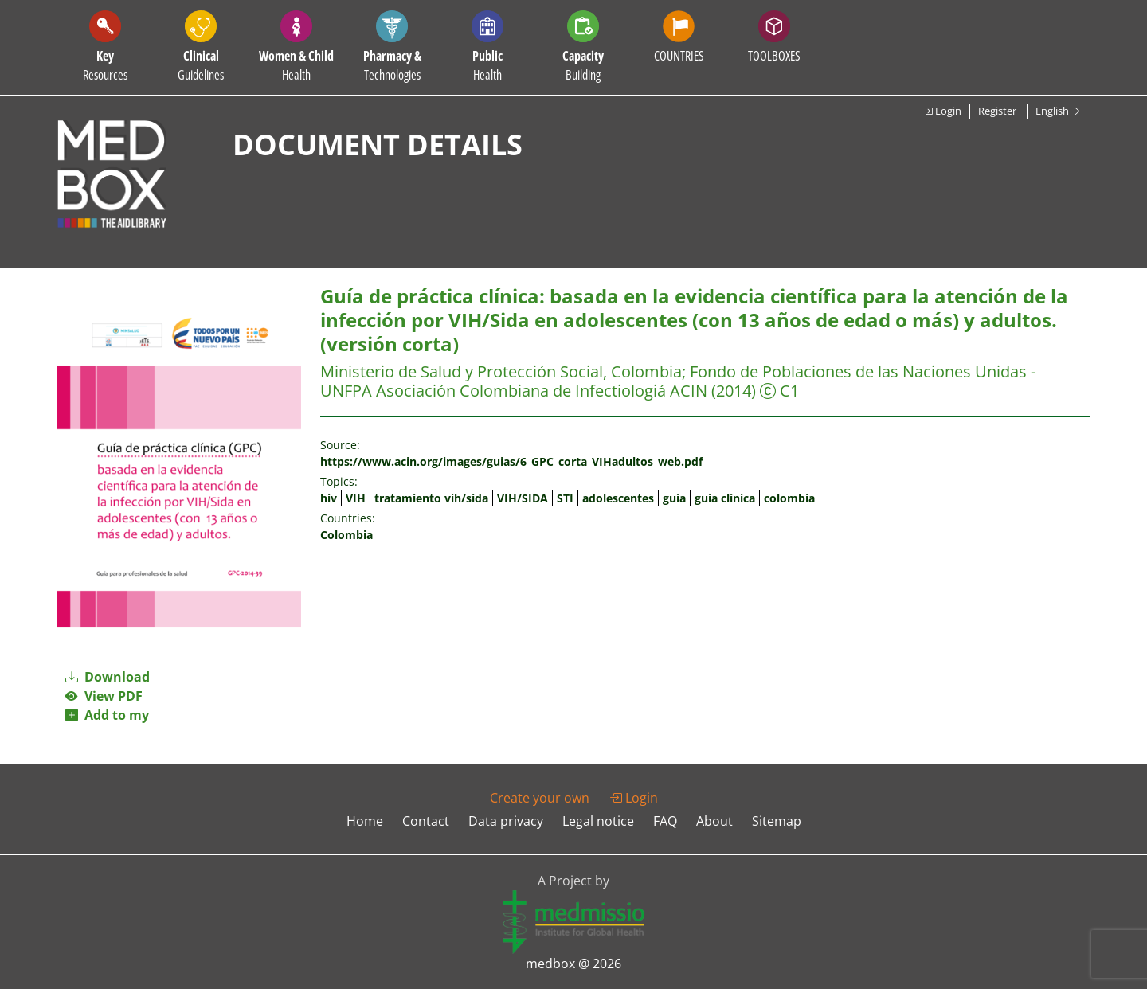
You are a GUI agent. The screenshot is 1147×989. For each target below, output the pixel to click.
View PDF (104, 696)
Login (941, 111)
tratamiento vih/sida (431, 498)
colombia (789, 498)
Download (107, 677)
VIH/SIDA (522, 498)
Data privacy (505, 821)
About (714, 821)
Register (997, 111)
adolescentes (618, 498)
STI (565, 498)
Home (364, 821)
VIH (356, 498)
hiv (328, 498)
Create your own (539, 798)
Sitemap (776, 821)
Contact (425, 821)
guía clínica (725, 498)
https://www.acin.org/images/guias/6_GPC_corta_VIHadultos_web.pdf (511, 461)
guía (674, 498)
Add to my (107, 715)
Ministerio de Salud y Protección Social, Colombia (501, 371)
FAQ (665, 821)
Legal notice (598, 821)
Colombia (346, 534)
